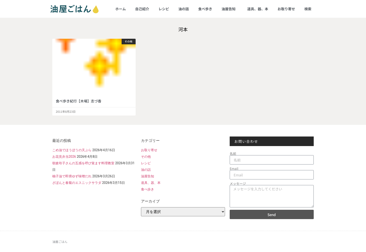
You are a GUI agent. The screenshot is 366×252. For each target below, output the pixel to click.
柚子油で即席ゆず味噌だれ (72, 176)
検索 (307, 8)
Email (234, 168)
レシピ (163, 8)
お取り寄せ (286, 8)
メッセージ (238, 183)
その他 (146, 156)
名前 (233, 153)
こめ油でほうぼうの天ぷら (72, 150)
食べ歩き (205, 8)
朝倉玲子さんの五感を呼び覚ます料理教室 (83, 163)
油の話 (183, 8)
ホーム (120, 8)
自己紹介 (142, 8)
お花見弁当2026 (64, 156)
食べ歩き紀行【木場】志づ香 (78, 100)
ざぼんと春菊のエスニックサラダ (76, 183)
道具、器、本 (257, 8)
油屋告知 (230, 8)
